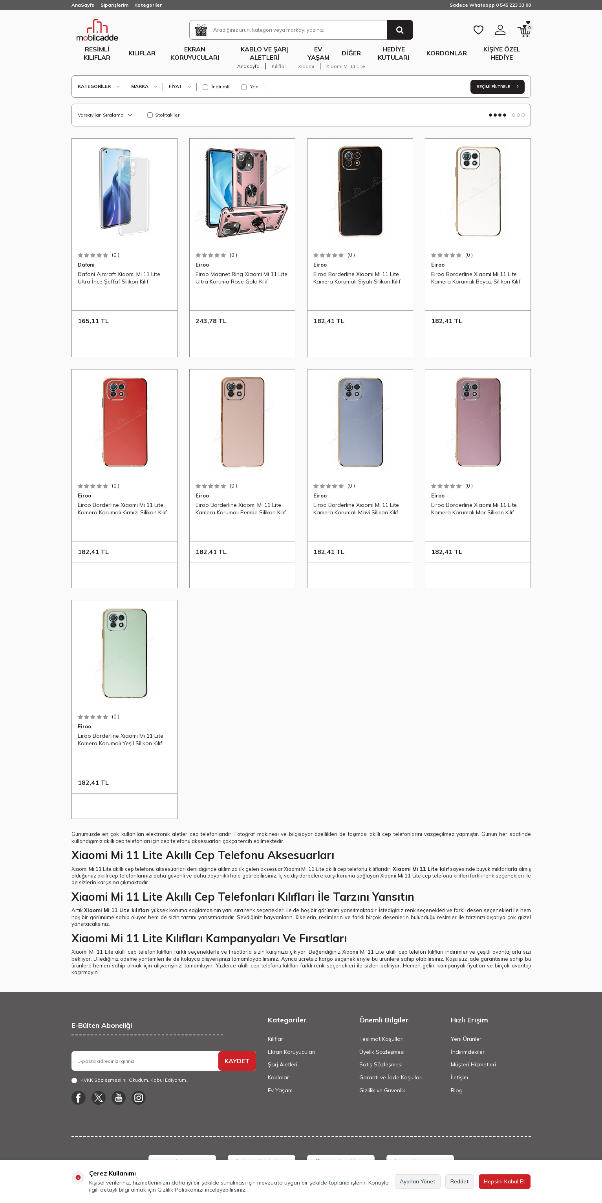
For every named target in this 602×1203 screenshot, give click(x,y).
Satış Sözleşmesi (381, 1064)
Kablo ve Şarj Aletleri (265, 53)
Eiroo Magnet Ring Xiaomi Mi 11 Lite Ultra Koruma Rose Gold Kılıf (241, 278)
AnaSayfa (83, 5)
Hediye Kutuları (393, 53)
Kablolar (278, 1077)
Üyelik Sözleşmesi (381, 1051)
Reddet (459, 1181)
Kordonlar (446, 53)
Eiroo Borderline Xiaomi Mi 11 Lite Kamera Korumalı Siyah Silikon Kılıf (357, 278)
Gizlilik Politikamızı (180, 1189)
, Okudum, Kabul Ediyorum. (129, 1080)
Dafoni (86, 264)
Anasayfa (248, 66)
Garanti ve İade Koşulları (391, 1077)
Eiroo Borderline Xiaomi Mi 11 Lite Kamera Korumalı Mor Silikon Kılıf (474, 508)
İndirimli (216, 87)
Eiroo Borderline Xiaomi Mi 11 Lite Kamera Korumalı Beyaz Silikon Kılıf (475, 278)
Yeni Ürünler (466, 1038)
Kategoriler (148, 5)
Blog (457, 1090)
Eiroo (202, 264)
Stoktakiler (163, 115)
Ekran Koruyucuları (194, 53)
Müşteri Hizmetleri (473, 1064)
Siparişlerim (114, 5)
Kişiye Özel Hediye (501, 53)
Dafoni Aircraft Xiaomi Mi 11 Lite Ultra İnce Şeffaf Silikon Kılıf (119, 278)
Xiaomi (306, 66)
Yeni (250, 87)
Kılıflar (142, 53)
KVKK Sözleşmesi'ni (103, 1080)
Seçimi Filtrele (497, 86)
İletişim (459, 1077)
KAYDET (237, 1061)
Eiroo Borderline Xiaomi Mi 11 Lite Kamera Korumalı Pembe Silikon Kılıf (241, 508)
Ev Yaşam (318, 53)
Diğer (351, 53)
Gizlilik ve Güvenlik (382, 1090)
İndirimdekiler (468, 1051)
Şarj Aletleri (282, 1064)
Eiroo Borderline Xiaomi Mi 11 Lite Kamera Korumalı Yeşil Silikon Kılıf (120, 739)
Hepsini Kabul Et (504, 1181)
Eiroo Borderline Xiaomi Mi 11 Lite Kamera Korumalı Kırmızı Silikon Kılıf (122, 508)
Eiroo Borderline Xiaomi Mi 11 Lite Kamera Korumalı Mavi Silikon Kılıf (356, 508)
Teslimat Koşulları (381, 1038)
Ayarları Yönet (417, 1181)
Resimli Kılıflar (97, 53)
